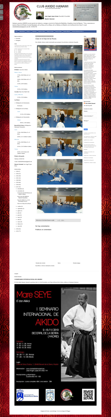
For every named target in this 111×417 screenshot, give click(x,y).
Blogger (68, 411)
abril (19, 219)
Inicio (16, 31)
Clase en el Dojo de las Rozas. (24, 203)
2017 (17, 186)
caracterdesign (53, 411)
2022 (17, 175)
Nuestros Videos (41, 31)
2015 (17, 231)
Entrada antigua (76, 263)
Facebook (18, 38)
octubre (19, 206)
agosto (19, 210)
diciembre (20, 188)
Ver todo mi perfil (88, 105)
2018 (17, 184)
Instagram (18, 40)
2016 (17, 228)
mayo (19, 217)
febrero (19, 224)
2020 (17, 180)
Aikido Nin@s (22, 31)
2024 (17, 171)
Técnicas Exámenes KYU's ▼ (78, 31)
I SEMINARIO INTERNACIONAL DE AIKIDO (28, 279)
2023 (17, 173)
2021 (17, 178)
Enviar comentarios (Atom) (48, 265)
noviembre (20, 191)
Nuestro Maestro (66, 31)
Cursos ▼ (29, 31)
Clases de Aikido (50, 31)
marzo (19, 221)
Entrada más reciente (40, 263)
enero (19, 226)
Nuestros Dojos (58, 31)
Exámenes (34, 31)
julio (19, 213)
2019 (17, 182)
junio (19, 215)
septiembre (20, 208)
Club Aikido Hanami (90, 103)
